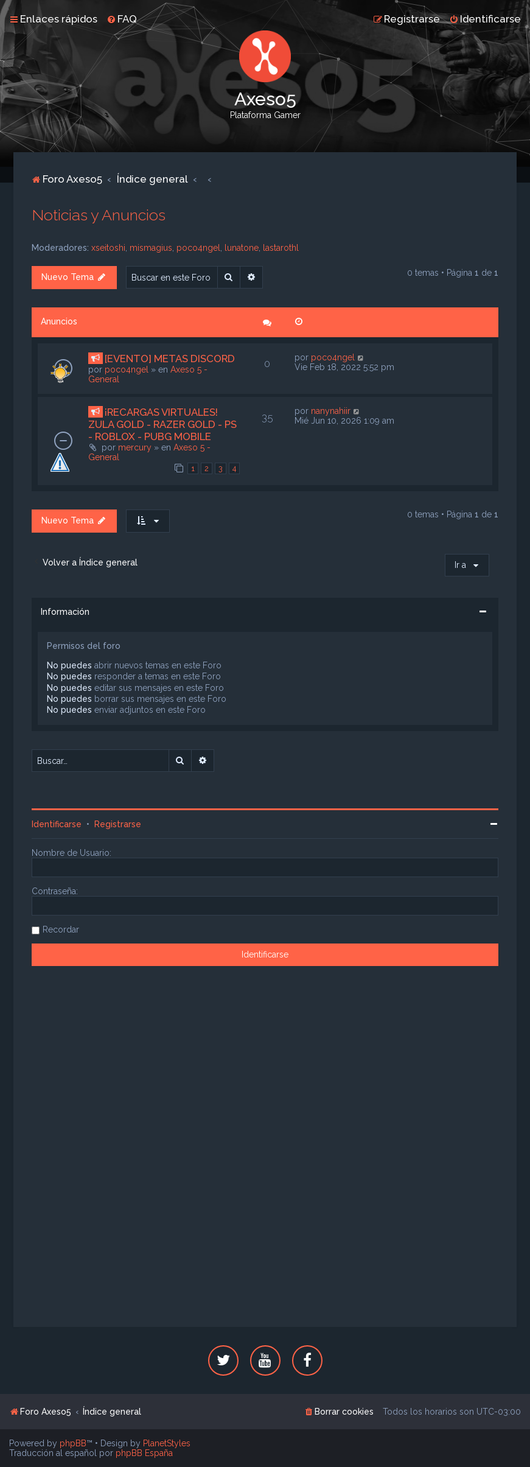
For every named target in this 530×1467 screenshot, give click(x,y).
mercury (135, 447)
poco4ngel (198, 248)
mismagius (151, 248)
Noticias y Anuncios (99, 215)
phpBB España (144, 1453)
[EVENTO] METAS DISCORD (170, 358)
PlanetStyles (166, 1443)
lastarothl (281, 248)
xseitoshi (108, 248)
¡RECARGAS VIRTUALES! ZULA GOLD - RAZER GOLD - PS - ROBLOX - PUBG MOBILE (162, 424)
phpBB (73, 1443)
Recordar (61, 929)
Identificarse (57, 824)
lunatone (242, 248)
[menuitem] (121, 18)
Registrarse (117, 824)
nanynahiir (330, 411)
